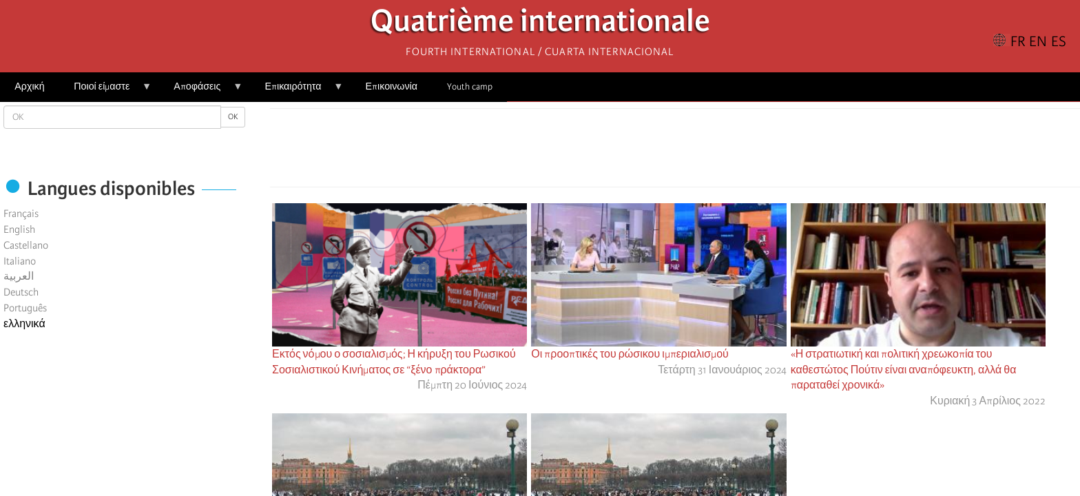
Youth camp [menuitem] (469, 86)
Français (21, 213)
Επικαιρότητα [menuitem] (296, 91)
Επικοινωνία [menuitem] (391, 86)
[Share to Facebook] (636, 151)
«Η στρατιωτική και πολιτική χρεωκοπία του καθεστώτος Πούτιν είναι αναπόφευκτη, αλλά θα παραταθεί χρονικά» (904, 370)
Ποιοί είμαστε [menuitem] (105, 91)
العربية (18, 276)
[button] (713, 151)
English (19, 229)
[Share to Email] (694, 151)
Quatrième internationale (540, 24)
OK (233, 116)
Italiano (19, 261)
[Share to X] (656, 151)
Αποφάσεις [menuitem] (200, 91)
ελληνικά (24, 324)
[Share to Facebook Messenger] (675, 151)
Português (25, 308)
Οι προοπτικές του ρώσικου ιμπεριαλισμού (630, 354)
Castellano (25, 245)
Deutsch (21, 292)
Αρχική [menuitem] (29, 86)
